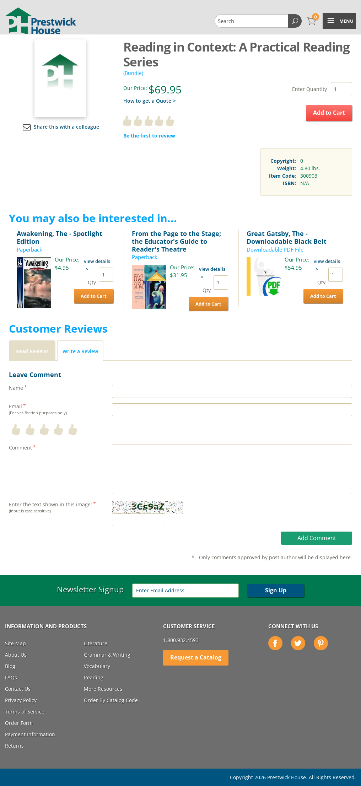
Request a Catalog (195, 657)
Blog (10, 666)
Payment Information (30, 734)
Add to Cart (329, 113)
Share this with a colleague (60, 126)
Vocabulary (97, 666)
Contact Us (18, 688)
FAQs (11, 677)
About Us (16, 654)
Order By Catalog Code (111, 700)
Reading (93, 677)
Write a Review (80, 351)
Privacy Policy (21, 700)
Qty (92, 282)
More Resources (103, 688)
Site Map (15, 643)
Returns (14, 745)
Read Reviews (32, 351)
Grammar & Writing (107, 654)
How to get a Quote (147, 100)
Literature (95, 643)
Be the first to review (149, 135)
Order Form (19, 723)
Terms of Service (24, 711)
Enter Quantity (309, 89)
